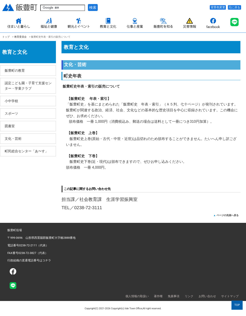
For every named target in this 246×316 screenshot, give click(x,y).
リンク (189, 296)
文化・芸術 (13, 138)
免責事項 (173, 296)
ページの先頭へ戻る (227, 215)
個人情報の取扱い (137, 296)
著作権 (158, 296)
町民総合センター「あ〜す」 (26, 151)
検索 (92, 7)
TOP (237, 305)
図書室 (10, 126)
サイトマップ (230, 296)
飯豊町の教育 (15, 70)
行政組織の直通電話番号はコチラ (29, 260)
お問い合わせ (207, 296)
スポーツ (11, 113)
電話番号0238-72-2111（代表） (28, 245)
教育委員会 (20, 36)
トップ (6, 36)
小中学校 (11, 101)
